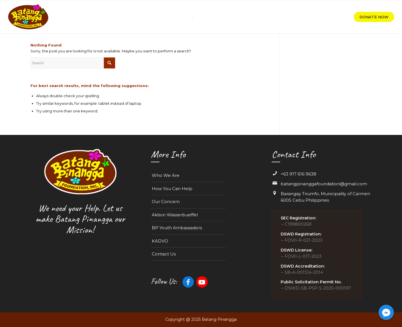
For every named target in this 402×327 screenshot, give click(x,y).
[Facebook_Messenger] (386, 312)
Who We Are (165, 175)
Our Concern (166, 201)
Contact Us (164, 254)
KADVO (160, 241)
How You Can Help (172, 188)
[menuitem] (149, 17)
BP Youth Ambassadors (177, 227)
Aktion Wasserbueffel (175, 214)
